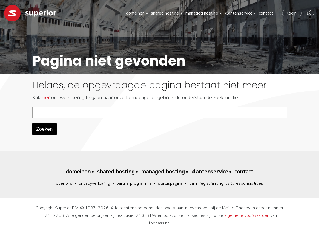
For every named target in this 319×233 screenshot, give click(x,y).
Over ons (64, 183)
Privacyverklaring (94, 183)
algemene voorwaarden (246, 215)
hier (46, 97)
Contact (266, 13)
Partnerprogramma (134, 183)
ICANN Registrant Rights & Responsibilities (226, 183)
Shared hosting (165, 13)
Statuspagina (170, 183)
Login (292, 13)
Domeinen (135, 13)
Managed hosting (201, 13)
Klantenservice (238, 13)
